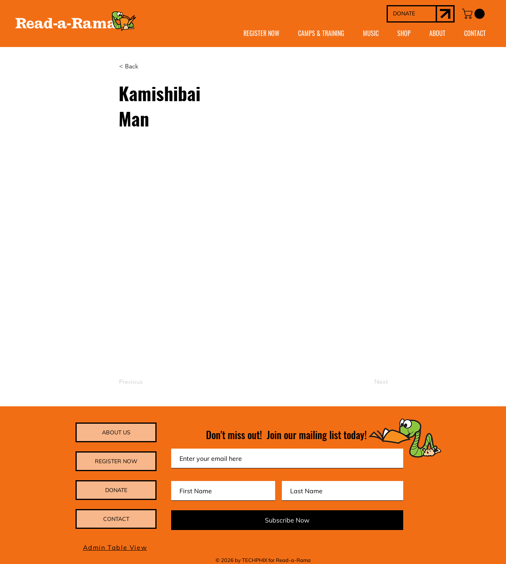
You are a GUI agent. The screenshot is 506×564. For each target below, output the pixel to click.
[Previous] (145, 382)
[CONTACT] (116, 519)
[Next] (368, 382)
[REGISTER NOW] (116, 461)
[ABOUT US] (116, 432)
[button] (474, 14)
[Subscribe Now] (287, 520)
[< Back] (145, 67)
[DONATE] (412, 14)
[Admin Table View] (116, 547)
